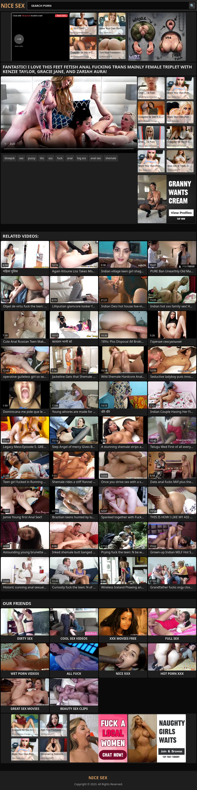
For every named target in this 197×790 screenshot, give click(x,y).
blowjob (10, 158)
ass (50, 158)
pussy (31, 158)
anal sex (96, 158)
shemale (110, 158)
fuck (60, 158)
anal (70, 158)
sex (21, 158)
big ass (81, 158)
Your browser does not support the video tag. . (69, 114)
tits (42, 158)
